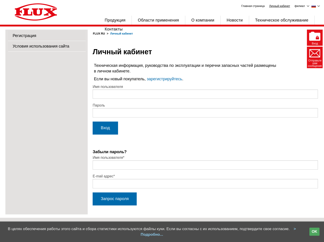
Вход (105, 128)
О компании (202, 20)
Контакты (114, 29)
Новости (235, 20)
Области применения (158, 20)
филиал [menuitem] (300, 6)
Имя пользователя (108, 87)
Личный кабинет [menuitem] (279, 6)
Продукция (115, 20)
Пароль (99, 105)
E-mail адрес (104, 176)
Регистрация (24, 35)
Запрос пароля (115, 198)
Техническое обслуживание (281, 20)
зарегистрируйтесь (164, 79)
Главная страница (253, 6)
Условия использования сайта (41, 46)
